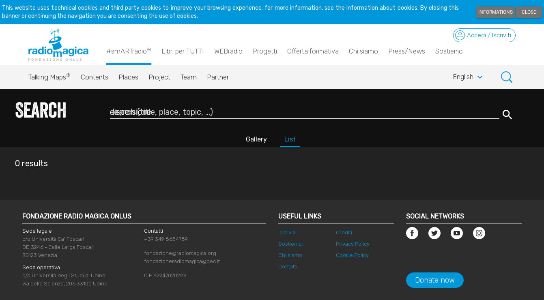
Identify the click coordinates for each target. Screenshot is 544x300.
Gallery (256, 139)
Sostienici (449, 51)
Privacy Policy (353, 244)
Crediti (344, 232)
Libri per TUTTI (182, 51)
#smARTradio (128, 50)
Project (159, 77)
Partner (218, 77)
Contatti (287, 267)
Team (189, 77)
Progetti (265, 51)
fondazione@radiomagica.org (180, 253)
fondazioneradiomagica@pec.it (182, 261)
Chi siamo (363, 51)
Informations (495, 12)
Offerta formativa (313, 51)
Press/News (406, 51)
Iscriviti (286, 232)
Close (529, 12)
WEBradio (228, 51)
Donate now (435, 280)
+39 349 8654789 (166, 239)
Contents (94, 77)
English (469, 77)
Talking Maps (49, 75)
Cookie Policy (352, 255)
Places (128, 77)
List (290, 139)
